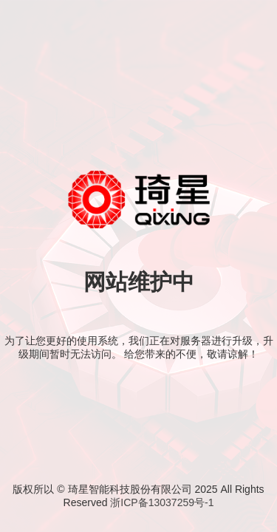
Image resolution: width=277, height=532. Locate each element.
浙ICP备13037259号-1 (161, 502)
